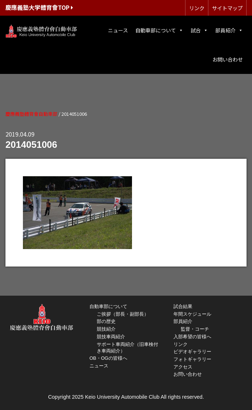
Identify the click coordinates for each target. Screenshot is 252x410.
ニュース (118, 30)
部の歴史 (106, 321)
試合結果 (182, 306)
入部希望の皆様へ (192, 336)
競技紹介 (106, 329)
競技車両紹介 (111, 336)
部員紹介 (229, 30)
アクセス (182, 367)
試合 (199, 30)
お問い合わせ (227, 59)
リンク (196, 8)
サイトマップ (227, 8)
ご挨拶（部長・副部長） (123, 314)
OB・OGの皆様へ (108, 358)
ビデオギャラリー (192, 351)
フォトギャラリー (192, 359)
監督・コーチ (195, 329)
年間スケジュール (192, 314)
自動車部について (159, 30)
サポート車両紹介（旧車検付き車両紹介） (127, 348)
